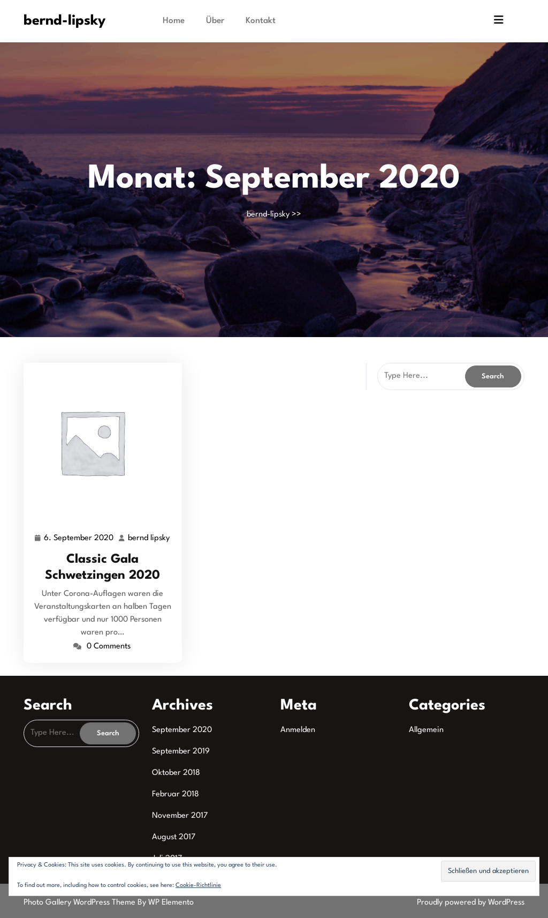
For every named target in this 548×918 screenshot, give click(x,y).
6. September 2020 (79, 539)
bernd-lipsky (64, 21)
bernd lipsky (149, 539)
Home (174, 21)
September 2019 (181, 752)
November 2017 (180, 816)
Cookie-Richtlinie (198, 886)
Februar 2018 (175, 794)
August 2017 (173, 837)
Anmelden (297, 730)
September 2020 (182, 730)
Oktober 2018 (176, 773)
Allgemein (426, 730)
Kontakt (261, 21)
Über (215, 21)
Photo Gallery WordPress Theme (81, 903)
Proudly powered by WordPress (470, 903)
